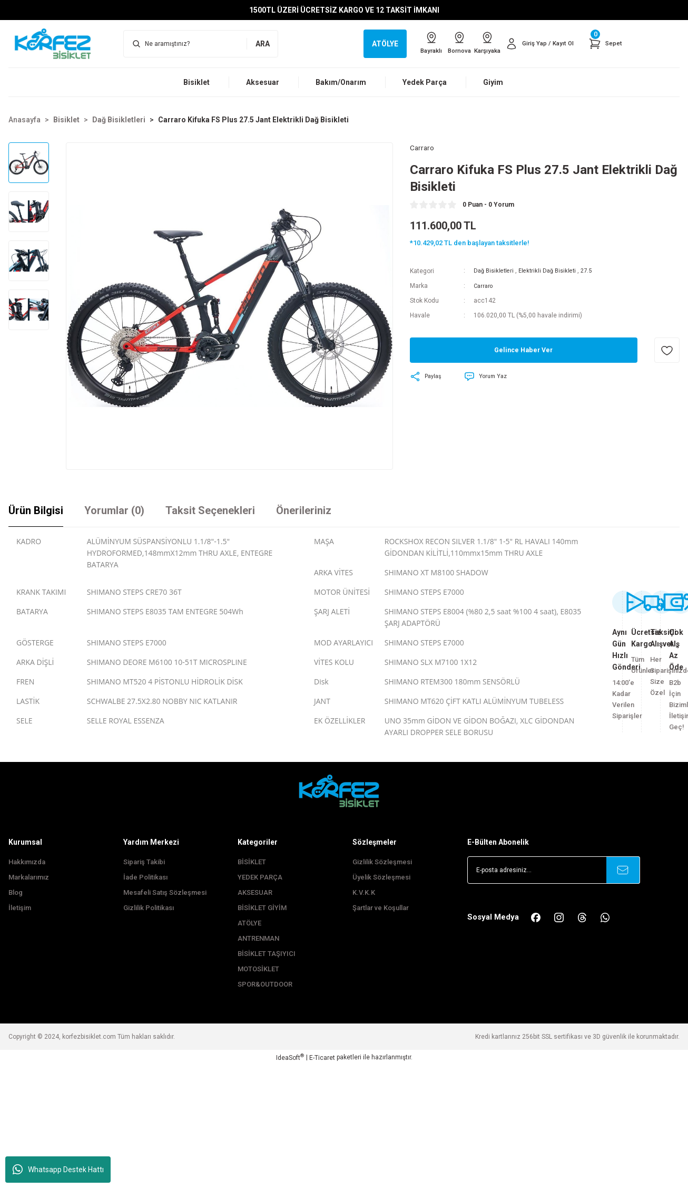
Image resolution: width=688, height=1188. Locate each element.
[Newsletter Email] (553, 870)
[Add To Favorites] (667, 351)
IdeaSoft (290, 1057)
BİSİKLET (252, 862)
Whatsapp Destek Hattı (58, 1169)
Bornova (441, 43)
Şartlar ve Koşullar (380, 908)
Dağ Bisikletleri (495, 272)
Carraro (484, 287)
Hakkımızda (26, 862)
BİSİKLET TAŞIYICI (267, 954)
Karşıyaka (476, 43)
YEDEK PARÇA (260, 877)
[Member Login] (535, 43)
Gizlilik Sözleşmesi (382, 862)
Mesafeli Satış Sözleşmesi (165, 892)
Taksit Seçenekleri (210, 510)
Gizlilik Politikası (148, 908)
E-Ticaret (322, 1057)
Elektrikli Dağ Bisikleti (553, 272)
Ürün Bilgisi (35, 510)
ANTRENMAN (258, 938)
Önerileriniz (303, 510)
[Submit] (623, 870)
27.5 (595, 272)
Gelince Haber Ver (523, 351)
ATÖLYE (249, 923)
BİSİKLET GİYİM (262, 908)
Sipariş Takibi (144, 862)
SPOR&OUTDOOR (265, 984)
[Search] (201, 43)
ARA (262, 44)
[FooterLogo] (344, 790)
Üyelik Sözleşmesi (381, 877)
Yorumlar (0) (114, 510)
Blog (15, 892)
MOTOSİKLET (258, 969)
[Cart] (604, 43)
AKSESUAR (255, 892)
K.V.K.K (363, 892)
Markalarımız (28, 877)
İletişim (19, 908)
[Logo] (57, 43)
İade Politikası (145, 877)
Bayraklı (404, 43)
